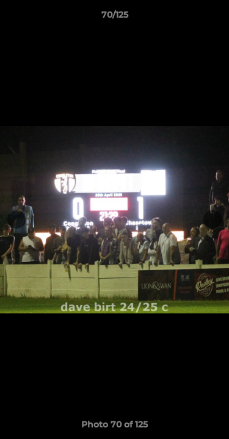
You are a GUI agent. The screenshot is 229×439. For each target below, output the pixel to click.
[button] (214, 17)
